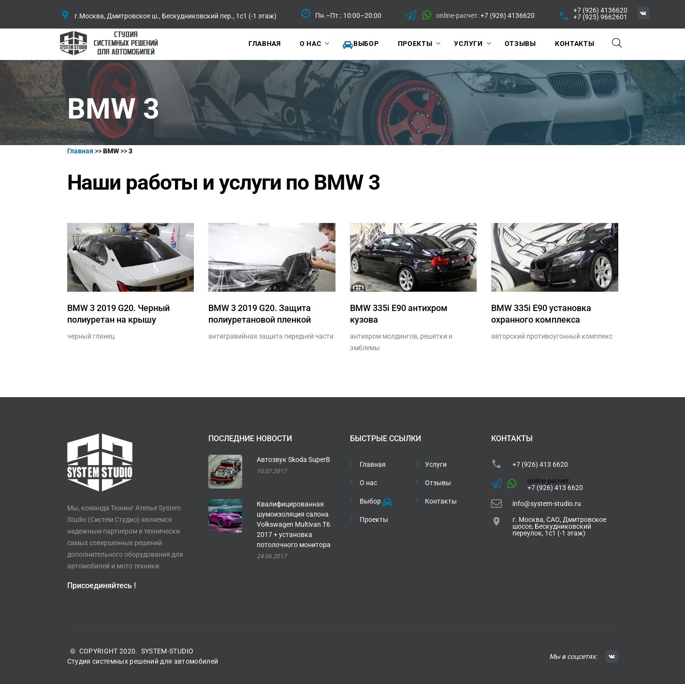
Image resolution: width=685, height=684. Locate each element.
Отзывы (520, 43)
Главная (264, 43)
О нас (310, 43)
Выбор (361, 44)
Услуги (468, 43)
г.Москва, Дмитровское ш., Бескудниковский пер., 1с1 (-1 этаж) (175, 16)
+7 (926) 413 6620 (540, 464)
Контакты (575, 43)
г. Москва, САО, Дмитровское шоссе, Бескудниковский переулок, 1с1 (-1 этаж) (559, 526)
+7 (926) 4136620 (508, 15)
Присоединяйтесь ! (101, 585)
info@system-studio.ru (546, 503)
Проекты (415, 43)
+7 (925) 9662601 (600, 17)
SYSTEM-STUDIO (167, 651)
